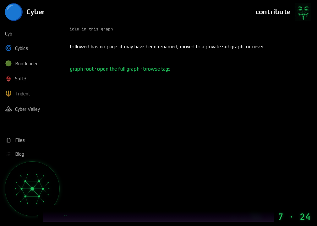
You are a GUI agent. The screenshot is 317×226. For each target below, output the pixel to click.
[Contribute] (283, 12)
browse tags (157, 69)
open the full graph (118, 69)
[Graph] (32, 189)
